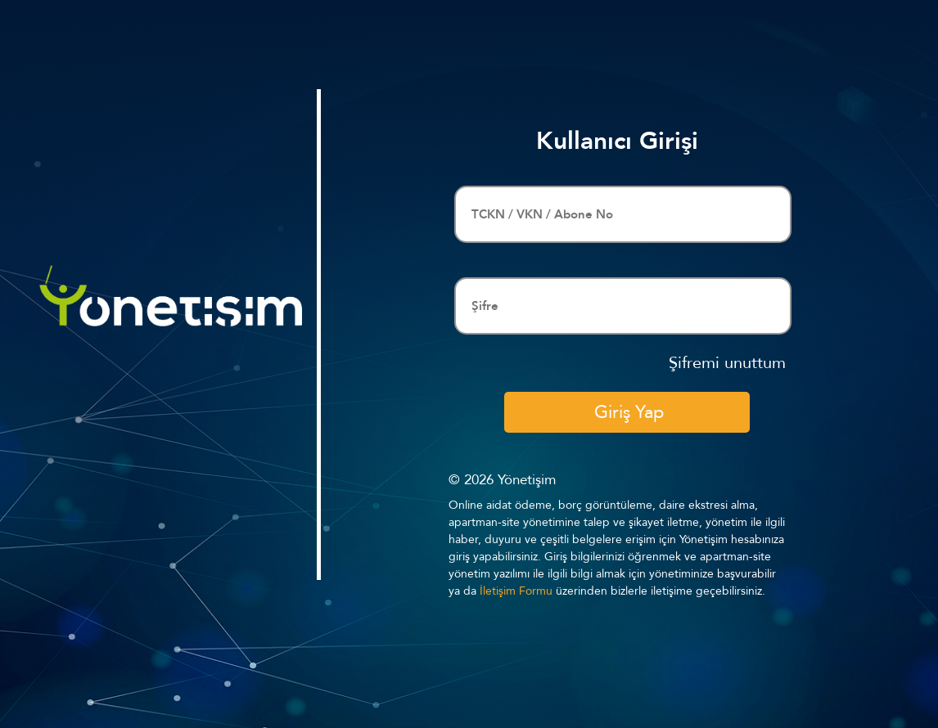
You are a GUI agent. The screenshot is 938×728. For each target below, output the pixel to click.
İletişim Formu (516, 591)
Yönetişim (527, 479)
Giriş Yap (629, 412)
